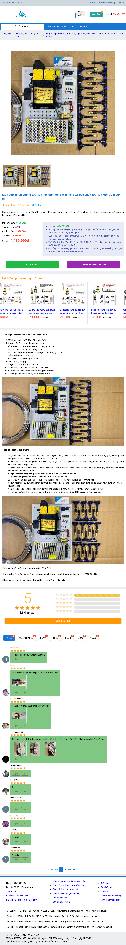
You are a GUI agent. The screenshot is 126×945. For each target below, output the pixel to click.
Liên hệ (121, 3)
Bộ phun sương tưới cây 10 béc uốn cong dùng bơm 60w (108, 312)
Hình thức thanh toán (110, 900)
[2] (65, 869)
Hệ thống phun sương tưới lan (27, 35)
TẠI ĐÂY (61, 580)
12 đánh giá (22, 205)
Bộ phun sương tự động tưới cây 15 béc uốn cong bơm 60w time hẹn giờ (47, 312)
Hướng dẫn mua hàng (111, 896)
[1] (52, 869)
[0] (57, 869)
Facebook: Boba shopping (18, 896)
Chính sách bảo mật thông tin (66, 893)
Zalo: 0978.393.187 (15, 891)
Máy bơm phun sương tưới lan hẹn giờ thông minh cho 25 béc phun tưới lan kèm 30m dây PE (84, 35)
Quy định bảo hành (61, 902)
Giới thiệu (105, 883)
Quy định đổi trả (60, 898)
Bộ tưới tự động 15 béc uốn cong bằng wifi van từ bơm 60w (77, 312)
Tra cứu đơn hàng (107, 3)
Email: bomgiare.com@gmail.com (21, 900)
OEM (17, 227)
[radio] (16, 607)
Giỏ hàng (96, 14)
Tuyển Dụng (106, 887)
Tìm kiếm (80, 13)
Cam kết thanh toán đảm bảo (66, 889)
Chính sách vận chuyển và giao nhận (69, 881)
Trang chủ (6, 35)
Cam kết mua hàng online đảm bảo (68, 885)
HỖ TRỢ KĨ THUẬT (80, 26)
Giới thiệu (92, 3)
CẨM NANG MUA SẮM (57, 26)
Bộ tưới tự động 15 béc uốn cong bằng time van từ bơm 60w (15, 312)
